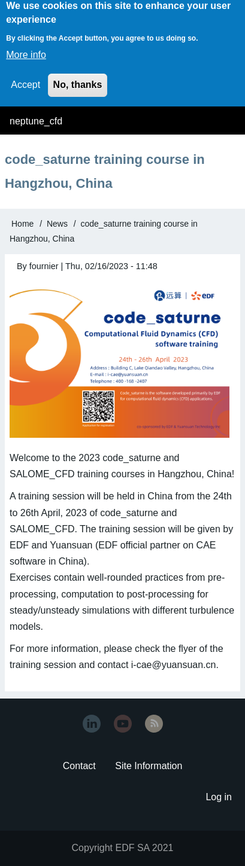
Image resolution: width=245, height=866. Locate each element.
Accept (25, 76)
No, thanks (77, 76)
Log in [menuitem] (218, 797)
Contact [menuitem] (79, 766)
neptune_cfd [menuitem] (36, 121)
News (57, 223)
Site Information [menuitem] (148, 766)
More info (26, 46)
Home (22, 223)
